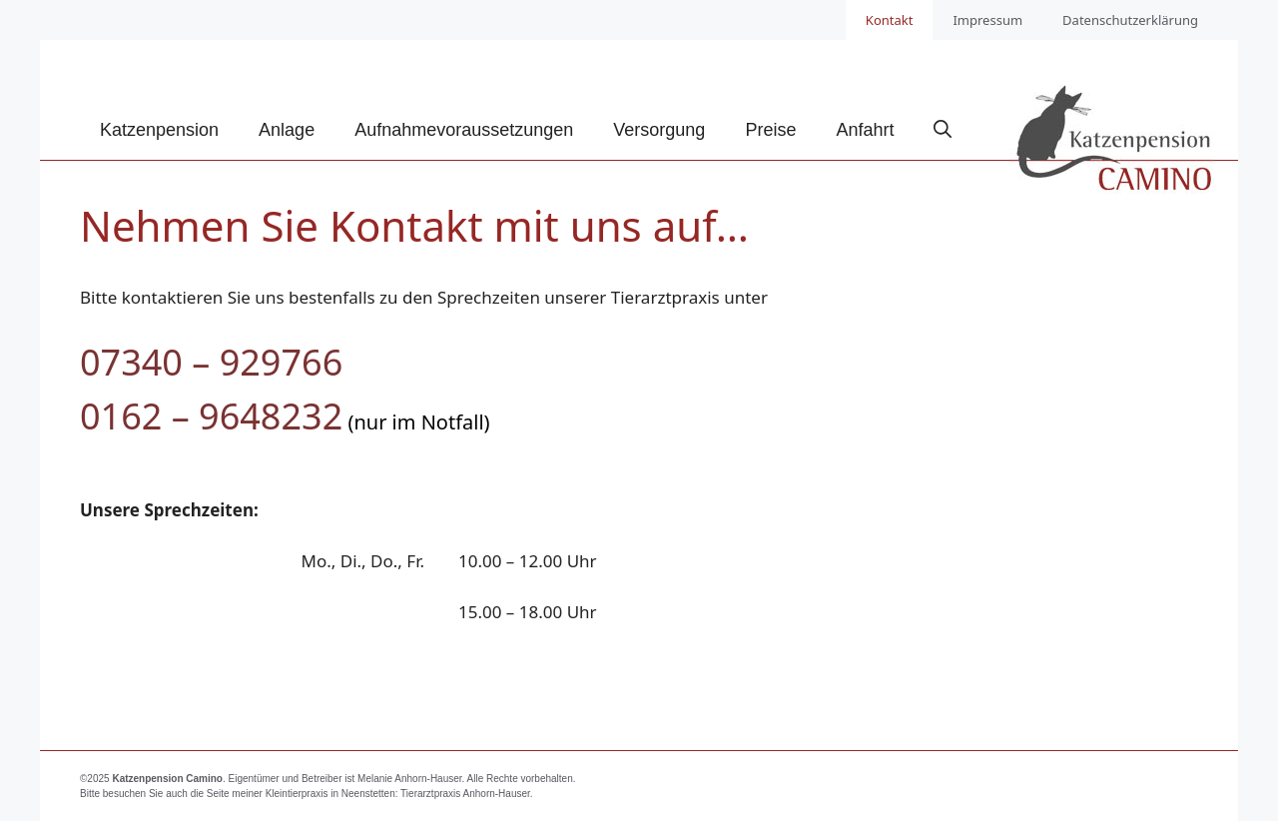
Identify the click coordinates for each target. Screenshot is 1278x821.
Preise (770, 130)
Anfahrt (865, 130)
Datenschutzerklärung (1130, 20)
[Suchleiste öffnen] (942, 130)
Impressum (987, 20)
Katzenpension (159, 130)
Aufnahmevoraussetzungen (463, 130)
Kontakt (890, 20)
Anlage (287, 130)
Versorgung (659, 130)
